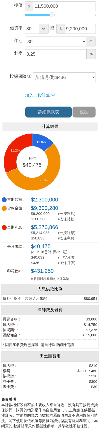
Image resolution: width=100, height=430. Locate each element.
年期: (19, 40)
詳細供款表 (48, 112)
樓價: (19, 5)
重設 (84, 112)
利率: (19, 53)
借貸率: (17, 28)
